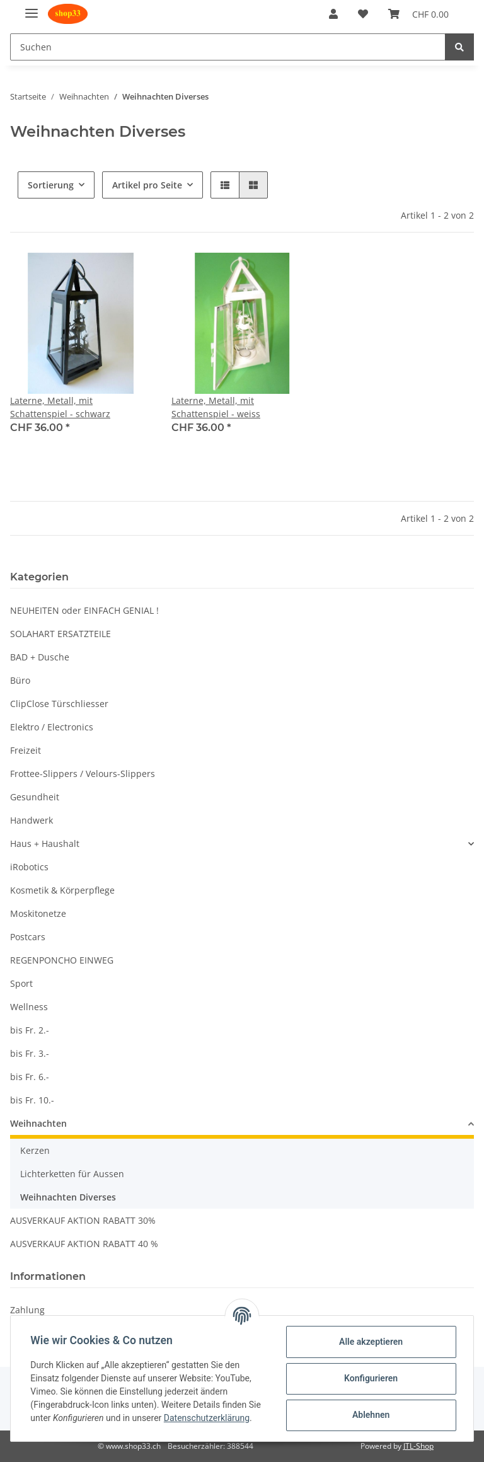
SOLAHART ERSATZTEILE (60, 634)
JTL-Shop (418, 1446)
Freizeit (25, 750)
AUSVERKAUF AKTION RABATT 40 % (84, 1244)
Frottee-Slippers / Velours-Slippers (82, 774)
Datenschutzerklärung (207, 1418)
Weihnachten (38, 1123)
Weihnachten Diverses (68, 1197)
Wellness (29, 1007)
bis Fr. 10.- (32, 1100)
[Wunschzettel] (363, 13)
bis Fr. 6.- (29, 1077)
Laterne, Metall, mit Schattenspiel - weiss (215, 407)
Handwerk (31, 820)
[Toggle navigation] (31, 8)
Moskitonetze (38, 913)
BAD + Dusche (39, 657)
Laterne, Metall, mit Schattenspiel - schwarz (60, 407)
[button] (333, 13)
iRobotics (29, 867)
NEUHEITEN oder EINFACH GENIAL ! (84, 610)
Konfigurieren (370, 1378)
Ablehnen (370, 1415)
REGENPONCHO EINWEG (61, 960)
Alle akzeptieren (370, 1342)
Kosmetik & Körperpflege (62, 890)
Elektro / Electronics (51, 727)
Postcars (27, 937)
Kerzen (35, 1150)
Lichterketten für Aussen (72, 1174)
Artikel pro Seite (147, 185)
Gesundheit (34, 797)
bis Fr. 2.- (29, 1030)
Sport (21, 983)
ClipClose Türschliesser (59, 704)
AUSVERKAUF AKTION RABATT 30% (83, 1220)
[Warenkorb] (418, 13)
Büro (20, 680)
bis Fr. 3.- (29, 1053)
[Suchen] (228, 46)
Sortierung (51, 185)
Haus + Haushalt (44, 843)
